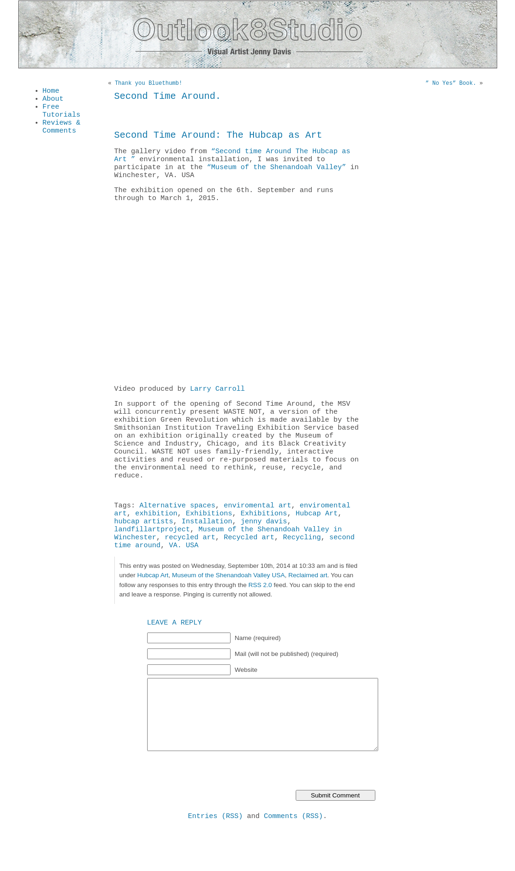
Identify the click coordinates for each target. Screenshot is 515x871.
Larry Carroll (217, 404)
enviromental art (257, 537)
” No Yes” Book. (450, 84)
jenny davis (264, 556)
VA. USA (184, 584)
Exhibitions (209, 546)
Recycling (302, 575)
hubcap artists (143, 556)
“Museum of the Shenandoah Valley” (276, 176)
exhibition (156, 546)
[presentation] (218, 811)
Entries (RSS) (215, 856)
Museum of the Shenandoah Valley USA (228, 614)
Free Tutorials (62, 115)
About (53, 101)
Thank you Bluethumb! (148, 84)
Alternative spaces (178, 537)
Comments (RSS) (293, 856)
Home (51, 92)
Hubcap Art (317, 546)
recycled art (190, 575)
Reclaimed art (307, 614)
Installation (207, 556)
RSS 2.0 (260, 624)
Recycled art (249, 575)
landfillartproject (152, 565)
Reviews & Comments (62, 134)
